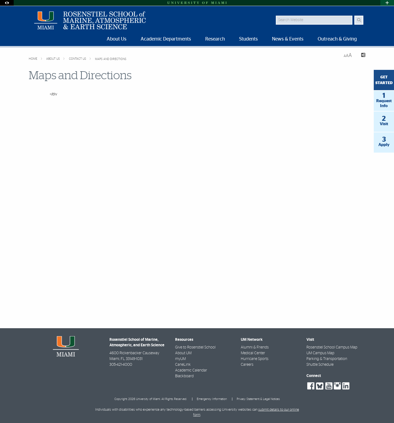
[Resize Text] (348, 55)
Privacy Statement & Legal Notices (258, 399)
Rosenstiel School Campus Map (331, 347)
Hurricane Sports (254, 359)
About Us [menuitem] (116, 39)
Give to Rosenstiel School (195, 347)
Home (33, 58)
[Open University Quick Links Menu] (387, 3)
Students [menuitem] (248, 39)
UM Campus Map (320, 353)
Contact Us (78, 58)
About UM (183, 353)
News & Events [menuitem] (287, 39)
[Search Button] (358, 20)
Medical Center (253, 353)
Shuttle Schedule (320, 365)
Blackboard (184, 376)
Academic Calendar (191, 370)
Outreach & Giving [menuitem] (337, 39)
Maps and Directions (110, 59)
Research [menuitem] (215, 39)
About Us (53, 58)
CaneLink (183, 365)
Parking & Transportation (326, 359)
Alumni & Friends (255, 347)
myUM (180, 359)
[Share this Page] (360, 56)
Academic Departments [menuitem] (166, 39)
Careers (247, 365)
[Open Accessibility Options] (7, 3)
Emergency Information (212, 399)
